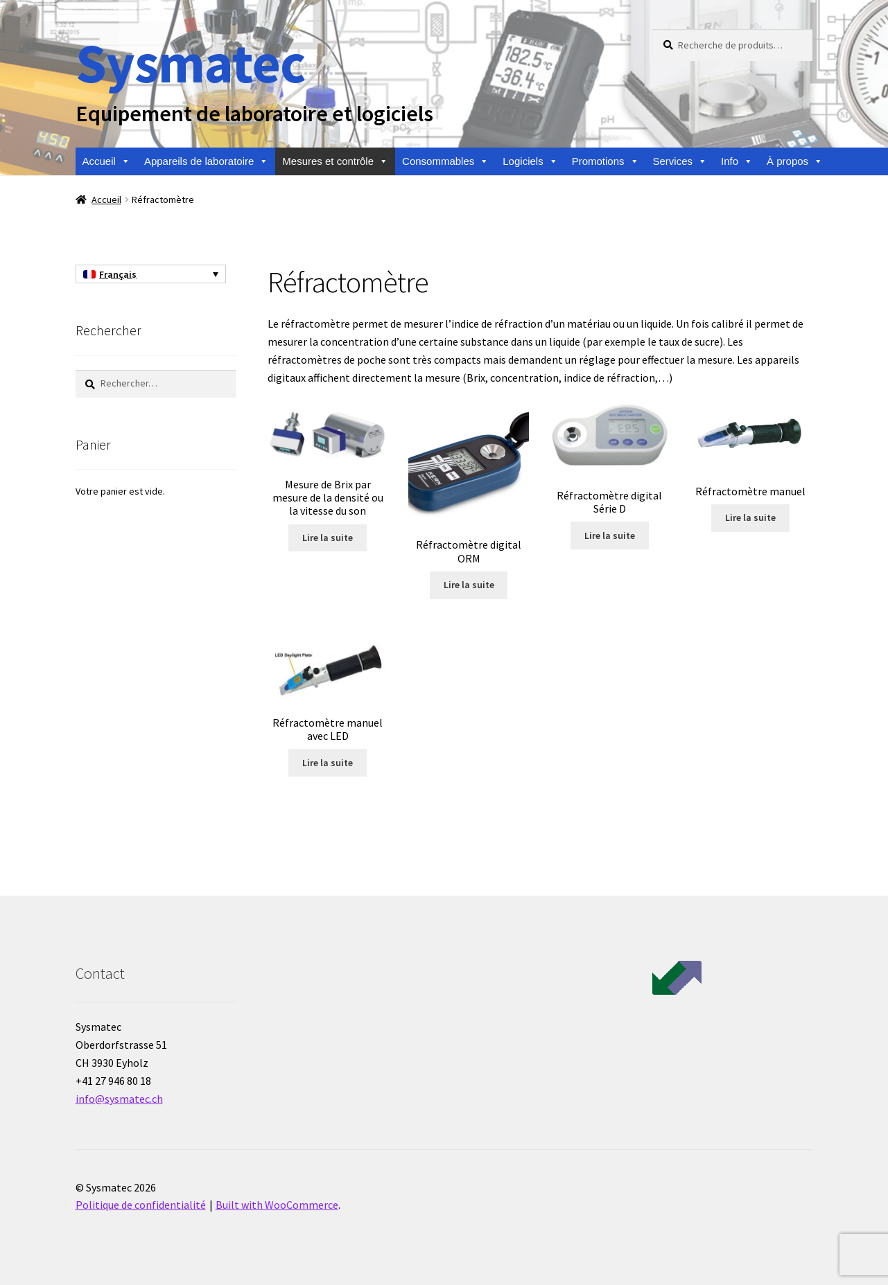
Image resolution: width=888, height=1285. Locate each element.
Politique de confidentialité (141, 1205)
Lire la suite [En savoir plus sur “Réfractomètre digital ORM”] (469, 584)
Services (680, 161)
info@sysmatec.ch (119, 1099)
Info (737, 161)
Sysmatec (190, 63)
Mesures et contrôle (335, 161)
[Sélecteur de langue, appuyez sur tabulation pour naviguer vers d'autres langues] (151, 274)
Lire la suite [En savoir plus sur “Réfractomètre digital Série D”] (609, 535)
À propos (795, 161)
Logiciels (530, 161)
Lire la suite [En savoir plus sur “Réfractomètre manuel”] (750, 517)
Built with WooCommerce (277, 1205)
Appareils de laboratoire (206, 161)
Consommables (445, 161)
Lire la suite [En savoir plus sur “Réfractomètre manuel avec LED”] (327, 762)
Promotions (605, 161)
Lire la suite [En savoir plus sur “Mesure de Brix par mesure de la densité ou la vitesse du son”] (327, 537)
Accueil (106, 161)
